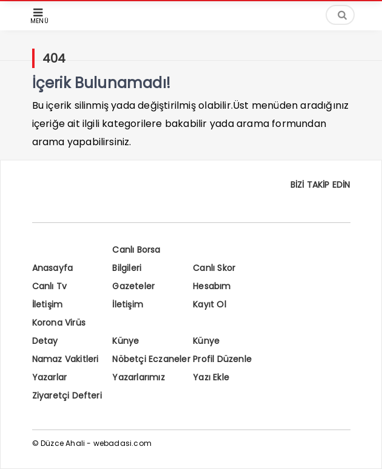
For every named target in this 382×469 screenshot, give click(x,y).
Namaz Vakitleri (65, 359)
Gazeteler (133, 286)
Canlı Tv (49, 286)
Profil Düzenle (222, 359)
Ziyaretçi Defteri (67, 395)
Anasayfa (52, 268)
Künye (125, 341)
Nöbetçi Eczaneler (151, 359)
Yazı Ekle (211, 377)
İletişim (47, 304)
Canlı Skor (214, 268)
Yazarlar (49, 377)
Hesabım (211, 286)
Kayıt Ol (209, 304)
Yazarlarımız (138, 377)
